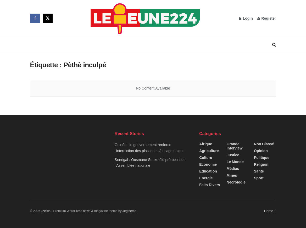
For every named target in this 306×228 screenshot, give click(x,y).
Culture (205, 157)
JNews (46, 211)
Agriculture (209, 151)
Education (208, 171)
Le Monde (235, 162)
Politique (261, 157)
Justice (233, 155)
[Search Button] (274, 45)
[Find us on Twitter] (48, 18)
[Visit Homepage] (145, 18)
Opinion (261, 151)
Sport (259, 178)
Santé (259, 171)
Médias (233, 168)
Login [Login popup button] (246, 18)
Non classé (264, 144)
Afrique (205, 144)
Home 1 (270, 211)
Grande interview (235, 146)
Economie (208, 164)
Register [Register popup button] (266, 18)
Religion (261, 164)
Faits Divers (209, 185)
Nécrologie (236, 182)
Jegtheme (129, 211)
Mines (232, 175)
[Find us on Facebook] (35, 18)
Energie (206, 178)
